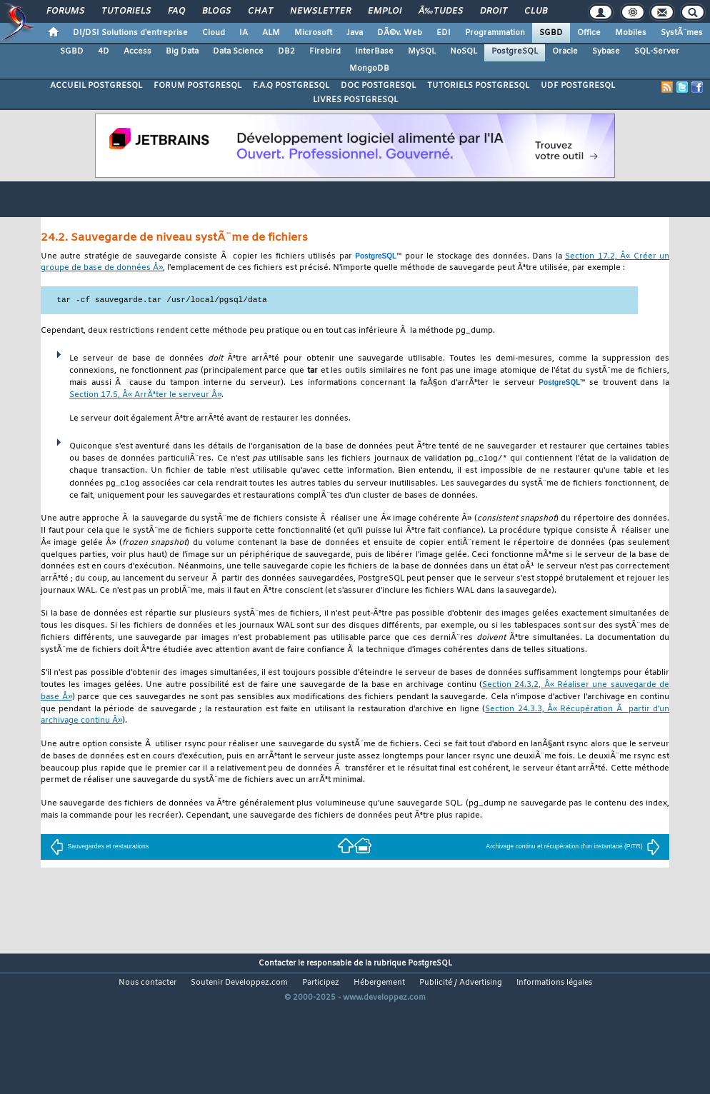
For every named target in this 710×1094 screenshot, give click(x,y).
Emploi (384, 11)
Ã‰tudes (440, 11)
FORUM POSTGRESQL (197, 86)
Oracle (565, 51)
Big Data (182, 51)
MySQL (422, 51)
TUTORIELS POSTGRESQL (478, 86)
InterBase (374, 51)
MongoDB (369, 69)
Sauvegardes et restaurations (99, 847)
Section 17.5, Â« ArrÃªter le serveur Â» (145, 395)
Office (589, 33)
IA (243, 33)
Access (137, 51)
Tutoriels (126, 11)
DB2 (286, 51)
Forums (65, 11)
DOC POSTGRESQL (378, 86)
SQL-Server (656, 51)
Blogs (216, 11)
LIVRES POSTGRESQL (355, 100)
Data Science (238, 51)
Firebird (325, 51)
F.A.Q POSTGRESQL (291, 86)
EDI (443, 33)
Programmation (495, 33)
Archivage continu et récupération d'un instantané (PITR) (572, 847)
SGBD (551, 33)
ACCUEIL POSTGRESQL (96, 86)
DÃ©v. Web (399, 33)
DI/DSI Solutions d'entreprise (130, 33)
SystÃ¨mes (682, 33)
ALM (271, 33)
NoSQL (463, 51)
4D (103, 51)
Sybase (606, 51)
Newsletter (320, 11)
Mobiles (630, 33)
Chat (260, 11)
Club (536, 11)
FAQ (176, 11)
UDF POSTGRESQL (578, 86)
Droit (494, 11)
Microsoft (313, 33)
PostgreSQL (514, 51)
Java (354, 33)
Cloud (213, 33)
